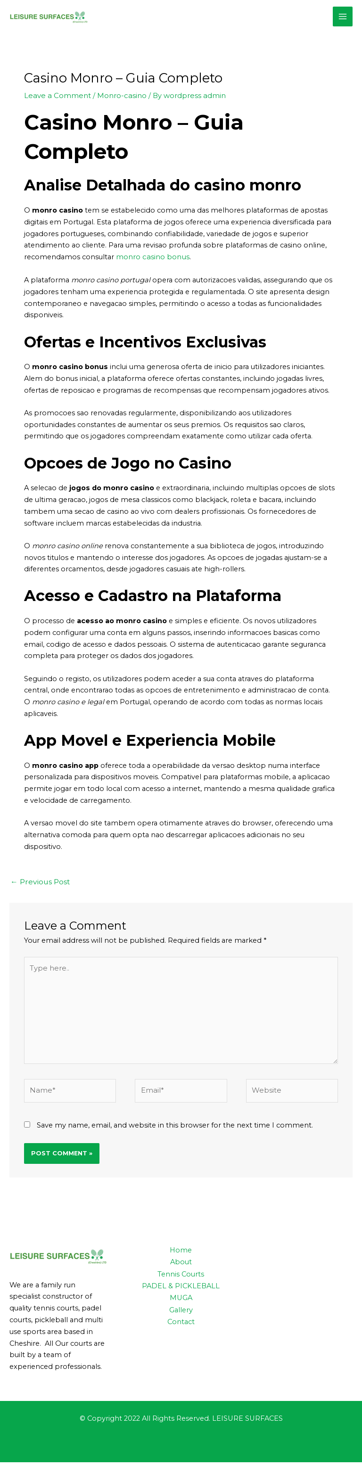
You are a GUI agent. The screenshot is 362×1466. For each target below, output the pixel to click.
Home (181, 1254)
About (181, 1265)
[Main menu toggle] (343, 21)
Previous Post (38, 889)
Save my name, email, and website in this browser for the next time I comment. (175, 1129)
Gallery (181, 1312)
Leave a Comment (56, 104)
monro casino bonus (152, 265)
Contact (181, 1324)
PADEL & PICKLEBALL (181, 1289)
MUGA (181, 1300)
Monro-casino (118, 104)
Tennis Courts (180, 1277)
